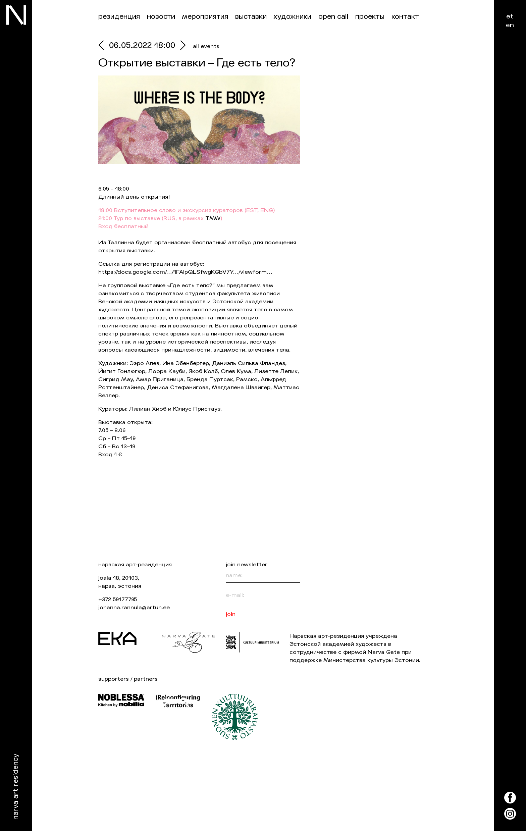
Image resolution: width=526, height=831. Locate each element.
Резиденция (119, 16)
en (510, 25)
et (510, 16)
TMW (212, 218)
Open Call (333, 16)
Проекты (369, 16)
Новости (161, 16)
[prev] (103, 46)
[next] (181, 46)
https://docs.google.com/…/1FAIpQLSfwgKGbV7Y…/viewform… (185, 272)
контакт (405, 16)
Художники (292, 16)
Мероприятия (205, 16)
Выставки (251, 16)
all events (206, 46)
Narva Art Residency (15, 787)
